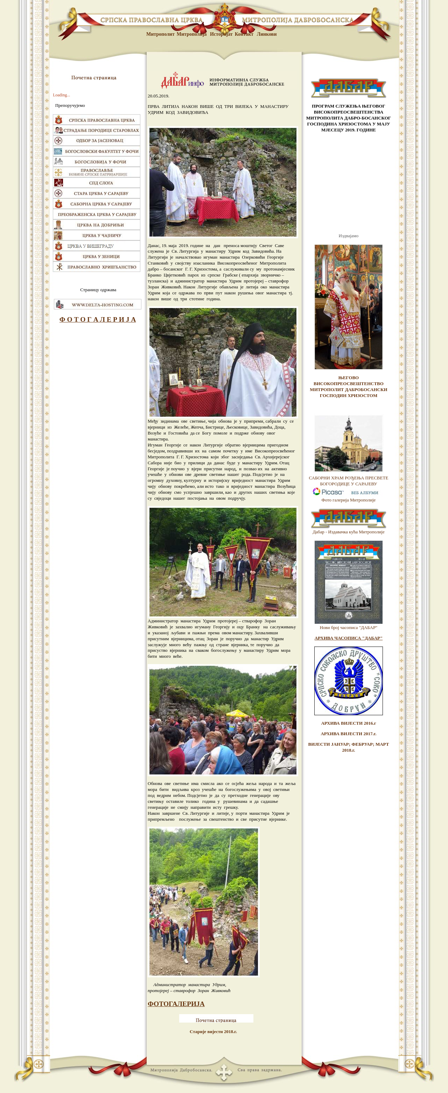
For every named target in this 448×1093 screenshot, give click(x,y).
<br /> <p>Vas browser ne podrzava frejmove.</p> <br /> (348, 182)
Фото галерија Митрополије (349, 500)
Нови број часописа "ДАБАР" (348, 627)
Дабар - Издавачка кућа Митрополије (349, 531)
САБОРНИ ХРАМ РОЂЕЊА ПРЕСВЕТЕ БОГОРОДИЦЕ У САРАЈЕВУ (348, 480)
